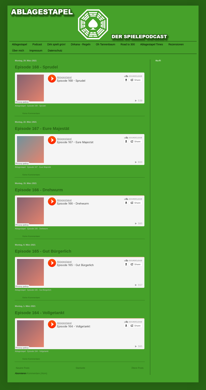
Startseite (80, 368)
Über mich (18, 50)
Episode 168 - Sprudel (36, 67)
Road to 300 (128, 44)
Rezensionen (176, 44)
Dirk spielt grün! (56, 44)
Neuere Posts (22, 368)
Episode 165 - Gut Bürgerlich (43, 251)
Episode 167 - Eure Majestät (42, 128)
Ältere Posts (137, 368)
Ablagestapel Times (151, 44)
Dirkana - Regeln (80, 44)
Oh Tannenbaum (105, 44)
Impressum (35, 50)
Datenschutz (55, 50)
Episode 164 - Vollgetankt (39, 312)
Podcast (37, 44)
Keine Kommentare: (31, 113)
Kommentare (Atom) (37, 373)
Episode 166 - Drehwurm (39, 190)
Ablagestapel (19, 44)
